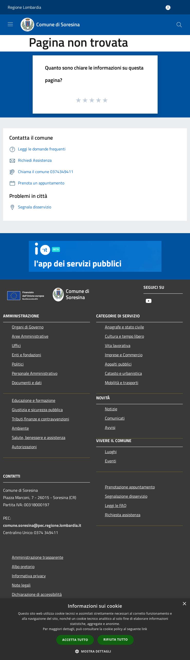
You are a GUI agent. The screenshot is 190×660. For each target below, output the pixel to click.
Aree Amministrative (30, 336)
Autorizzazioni (24, 447)
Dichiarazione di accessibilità (37, 594)
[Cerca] (179, 25)
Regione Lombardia (24, 7)
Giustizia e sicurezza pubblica (37, 410)
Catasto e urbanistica (123, 373)
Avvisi (110, 427)
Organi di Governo (27, 327)
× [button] (184, 604)
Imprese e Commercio (123, 355)
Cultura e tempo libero (124, 336)
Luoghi (111, 452)
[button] (95, 651)
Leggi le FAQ (115, 505)
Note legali (21, 585)
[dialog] (95, 629)
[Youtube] (148, 301)
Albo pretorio (23, 566)
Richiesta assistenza (122, 515)
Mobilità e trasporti (121, 382)
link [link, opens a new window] (144, 629)
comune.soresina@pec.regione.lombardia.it (42, 525)
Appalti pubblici (118, 364)
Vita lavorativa (117, 345)
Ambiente (20, 428)
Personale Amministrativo (34, 373)
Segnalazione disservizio (126, 496)
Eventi (110, 461)
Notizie (111, 409)
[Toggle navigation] (10, 24)
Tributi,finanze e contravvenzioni (40, 419)
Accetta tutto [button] (75, 640)
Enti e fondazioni (26, 355)
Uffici (16, 345)
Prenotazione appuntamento (130, 487)
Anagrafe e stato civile (124, 327)
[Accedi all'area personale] (168, 8)
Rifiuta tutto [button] (115, 639)
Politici (18, 364)
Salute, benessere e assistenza (38, 437)
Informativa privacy (29, 576)
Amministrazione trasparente (37, 557)
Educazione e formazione (33, 400)
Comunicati (115, 418)
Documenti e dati (27, 382)
